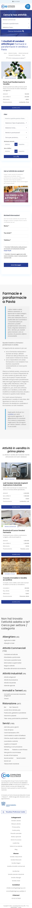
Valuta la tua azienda (16, 846)
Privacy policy (16, 827)
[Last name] (22, 144)
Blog (16, 849)
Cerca (16, 156)
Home (5, 53)
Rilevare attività (16, 824)
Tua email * (8, 233)
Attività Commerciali (23, 53)
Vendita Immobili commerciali (16, 866)
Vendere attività (16, 820)
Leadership (16, 843)
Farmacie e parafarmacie (14, 55)
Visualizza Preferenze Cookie (13, 812)
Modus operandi (16, 836)
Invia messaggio (16, 265)
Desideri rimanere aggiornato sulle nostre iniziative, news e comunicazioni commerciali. (15, 256)
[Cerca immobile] (16, 31)
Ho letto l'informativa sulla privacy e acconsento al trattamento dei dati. (15, 248)
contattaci (11, 414)
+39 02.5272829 (16, 898)
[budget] (9, 144)
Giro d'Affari (7, 148)
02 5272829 (16, 1)
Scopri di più (7, 250)
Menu (28, 6)
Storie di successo (16, 840)
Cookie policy (16, 830)
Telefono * (7, 240)
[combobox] (16, 20)
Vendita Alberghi (16, 877)
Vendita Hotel (16, 880)
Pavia (23, 55)
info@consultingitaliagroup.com (16, 888)
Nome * (6, 226)
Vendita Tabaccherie (16, 856)
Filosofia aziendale (15, 833)
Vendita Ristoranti (16, 860)
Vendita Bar (16, 871)
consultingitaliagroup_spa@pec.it (16, 891)
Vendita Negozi (16, 863)
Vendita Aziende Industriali (16, 874)
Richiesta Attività (9, 141)
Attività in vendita (12, 53)
